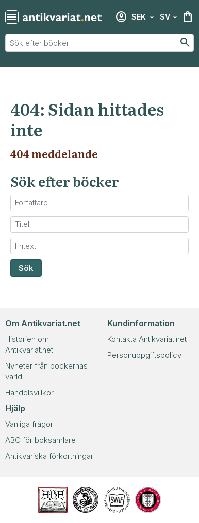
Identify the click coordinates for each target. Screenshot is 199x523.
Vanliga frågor (29, 424)
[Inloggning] (121, 17)
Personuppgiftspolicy (144, 355)
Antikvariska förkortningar (49, 456)
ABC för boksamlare (40, 440)
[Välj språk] (168, 17)
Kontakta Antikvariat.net (147, 339)
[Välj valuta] (143, 17)
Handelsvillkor (29, 392)
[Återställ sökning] (12, 17)
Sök (26, 268)
